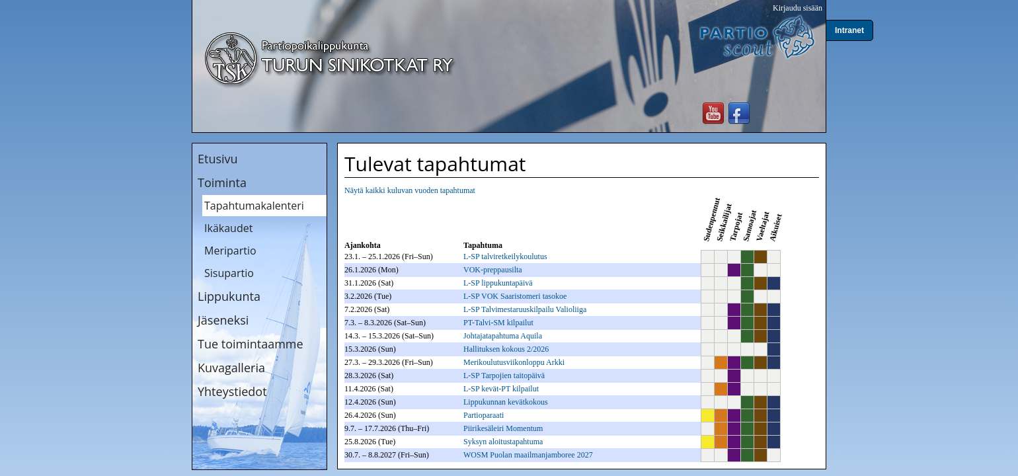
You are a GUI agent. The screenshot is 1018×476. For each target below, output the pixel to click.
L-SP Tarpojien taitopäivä (504, 375)
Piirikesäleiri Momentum (503, 428)
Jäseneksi (223, 320)
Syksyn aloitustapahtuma (503, 441)
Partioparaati (483, 415)
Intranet (849, 30)
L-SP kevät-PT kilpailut (501, 388)
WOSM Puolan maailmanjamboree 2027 (528, 454)
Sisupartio (229, 273)
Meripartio (230, 250)
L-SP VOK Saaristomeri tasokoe (515, 296)
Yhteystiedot (232, 391)
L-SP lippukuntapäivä (498, 283)
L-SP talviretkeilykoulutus (505, 256)
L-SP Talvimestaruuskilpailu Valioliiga (524, 309)
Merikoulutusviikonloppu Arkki (514, 362)
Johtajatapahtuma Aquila (502, 335)
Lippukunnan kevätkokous (505, 402)
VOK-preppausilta (492, 269)
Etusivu (218, 159)
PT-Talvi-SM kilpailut (498, 322)
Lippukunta (229, 296)
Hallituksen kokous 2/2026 (506, 349)
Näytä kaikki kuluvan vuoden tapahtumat (409, 190)
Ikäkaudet (228, 228)
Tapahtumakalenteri (254, 205)
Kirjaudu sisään (797, 8)
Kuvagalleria (231, 368)
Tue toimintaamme (250, 344)
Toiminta (222, 182)
